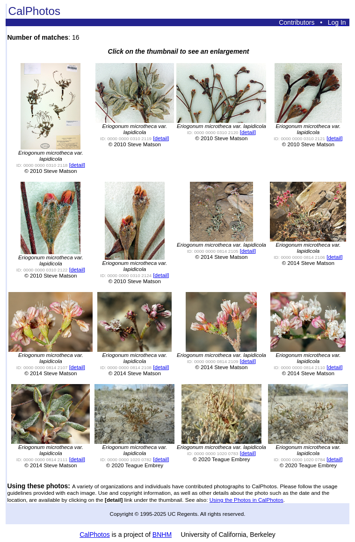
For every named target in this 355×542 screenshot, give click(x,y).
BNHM (162, 534)
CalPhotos (95, 534)
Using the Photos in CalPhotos (246, 500)
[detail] (77, 165)
